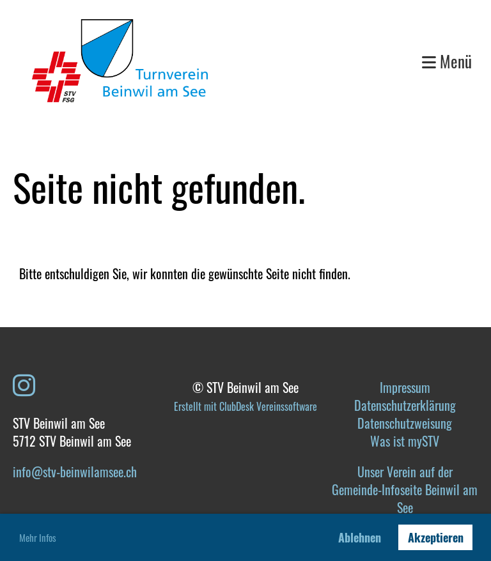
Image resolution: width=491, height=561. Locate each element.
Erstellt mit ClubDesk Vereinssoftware (245, 406)
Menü (447, 61)
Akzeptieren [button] (436, 537)
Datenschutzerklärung (405, 405)
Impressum (405, 387)
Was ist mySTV (404, 440)
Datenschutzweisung (404, 423)
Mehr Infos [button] (37, 537)
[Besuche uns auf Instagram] (24, 383)
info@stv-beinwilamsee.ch (75, 471)
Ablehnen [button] (359, 537)
